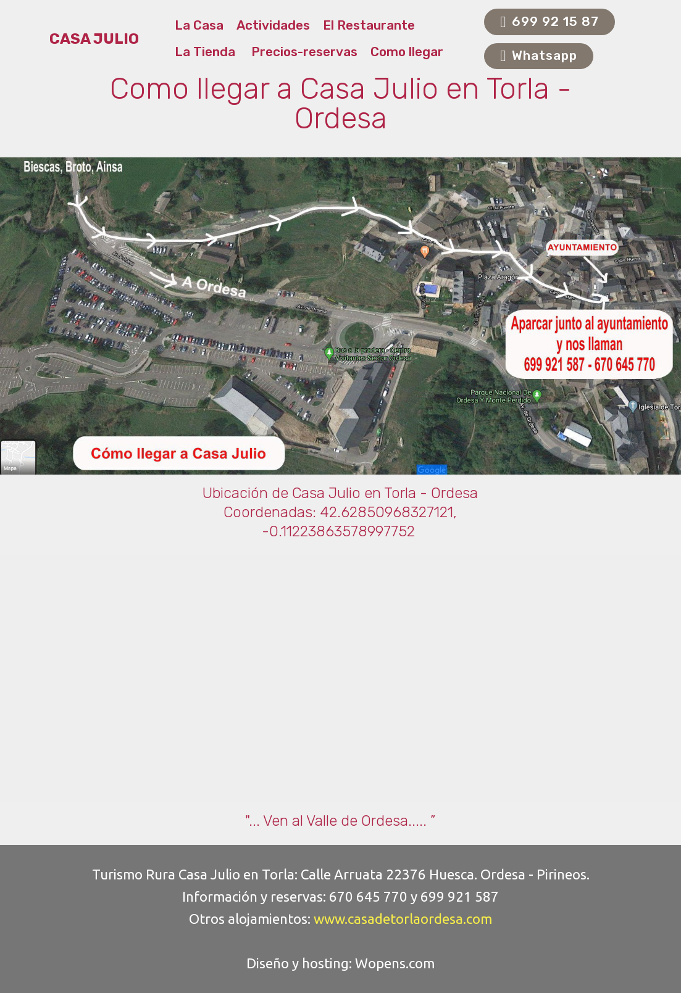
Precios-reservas (304, 51)
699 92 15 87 (549, 22)
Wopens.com (395, 963)
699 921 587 (459, 896)
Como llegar (406, 51)
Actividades (273, 25)
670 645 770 (368, 896)
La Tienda (206, 51)
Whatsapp (538, 56)
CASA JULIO (94, 39)
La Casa (199, 25)
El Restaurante (370, 25)
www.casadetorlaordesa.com (403, 918)
